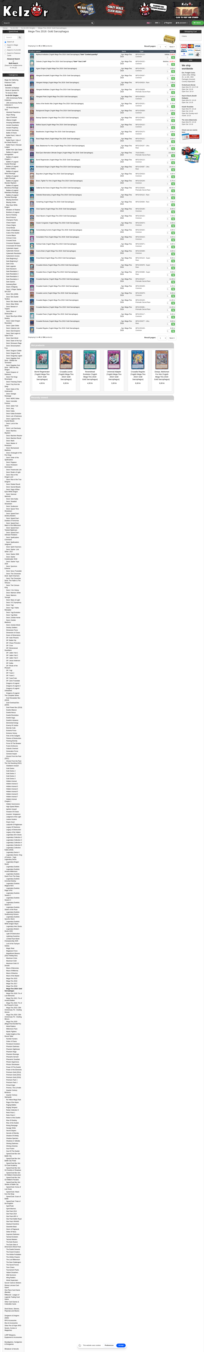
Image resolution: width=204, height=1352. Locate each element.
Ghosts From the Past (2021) (13, 757)
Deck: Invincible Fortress (11, 402)
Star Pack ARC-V (11, 1216)
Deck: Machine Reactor (13, 436)
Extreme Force (10, 730)
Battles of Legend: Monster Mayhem (12, 182)
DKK (157, 23)
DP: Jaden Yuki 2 (11, 655)
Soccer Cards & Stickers (13, 1283)
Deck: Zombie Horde (12, 618)
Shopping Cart (190, 31)
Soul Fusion (9, 1148)
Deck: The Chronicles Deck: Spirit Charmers (13, 575)
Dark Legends (10, 266)
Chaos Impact (10, 223)
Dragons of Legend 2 (12, 686)
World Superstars (11, 1280)
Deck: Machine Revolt (13, 438)
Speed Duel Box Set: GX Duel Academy (12, 1164)
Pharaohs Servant (11, 1057)
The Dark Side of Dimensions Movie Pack (13, 1246)
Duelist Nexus (10, 712)
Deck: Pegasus (11, 462)
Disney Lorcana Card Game (12, 1286)
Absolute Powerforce (12, 112)
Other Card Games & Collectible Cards (12, 1303)
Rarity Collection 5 (12, 1110)
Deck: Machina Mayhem (10, 432)
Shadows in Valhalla (12, 1141)
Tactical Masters (11, 1239)
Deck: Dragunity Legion (13, 356)
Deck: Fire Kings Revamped (11, 378)
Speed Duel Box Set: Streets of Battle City (12, 1183)
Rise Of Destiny (11, 1120)
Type (141, 51)
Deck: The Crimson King (12, 586)
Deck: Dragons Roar (12, 353)
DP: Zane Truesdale (12, 681)
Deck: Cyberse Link (12, 328)
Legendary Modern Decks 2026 (12, 930)
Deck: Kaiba (9, 411)
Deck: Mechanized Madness (12, 449)
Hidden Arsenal (11, 781)
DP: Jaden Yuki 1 (11, 653)
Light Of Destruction (12, 934)
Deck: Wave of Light (12, 600)
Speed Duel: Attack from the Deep (12, 1193)
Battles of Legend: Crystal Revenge (12, 163)
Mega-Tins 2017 (11, 983)
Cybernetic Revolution (13, 253)
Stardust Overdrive (12, 1224)
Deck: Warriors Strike (13, 593)
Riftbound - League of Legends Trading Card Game (12, 1297)
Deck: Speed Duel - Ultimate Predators (12, 534)
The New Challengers (13, 1262)
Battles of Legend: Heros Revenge (12, 172)
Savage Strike (10, 1128)
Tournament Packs (12, 1270)
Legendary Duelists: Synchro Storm (12, 918)
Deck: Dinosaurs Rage (13, 343)
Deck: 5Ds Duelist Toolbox (11, 298)
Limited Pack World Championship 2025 (12, 940)
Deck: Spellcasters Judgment (12, 543)
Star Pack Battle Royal (13, 1219)
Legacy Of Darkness (12, 827)
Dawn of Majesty (11, 287)
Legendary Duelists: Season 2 (12, 899)
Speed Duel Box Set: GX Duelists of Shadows (13, 1169)
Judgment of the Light (13, 817)
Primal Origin (10, 1085)
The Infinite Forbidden (13, 1254)
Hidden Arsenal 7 (11, 797)
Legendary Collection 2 (13, 837)
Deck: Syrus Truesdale (13, 571)
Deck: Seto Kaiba (11, 499)
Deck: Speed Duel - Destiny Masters (12, 515)
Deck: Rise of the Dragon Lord (11, 476)
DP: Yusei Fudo (11, 678)
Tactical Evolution (11, 1237)
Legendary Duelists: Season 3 (12, 904)
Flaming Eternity (11, 741)
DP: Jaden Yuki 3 (11, 658)
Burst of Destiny (11, 215)
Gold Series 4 (10, 776)
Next (172, 47)
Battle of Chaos (11, 133)
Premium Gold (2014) (13, 1072)
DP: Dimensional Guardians (11, 649)
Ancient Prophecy (11, 128)
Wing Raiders (10, 1277)
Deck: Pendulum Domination (11, 466)
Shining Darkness (11, 1143)
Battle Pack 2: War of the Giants (13, 136)
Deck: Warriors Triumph (10, 596)
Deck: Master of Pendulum (11, 444)
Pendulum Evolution (12, 1044)
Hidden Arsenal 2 (11, 784)
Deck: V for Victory (12, 590)
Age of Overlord (11, 117)
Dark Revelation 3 (11, 276)
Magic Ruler (9, 948)
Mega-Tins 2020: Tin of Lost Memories (13, 994)
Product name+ (35, 51)
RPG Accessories (10, 1320)
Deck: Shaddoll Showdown (11, 503)
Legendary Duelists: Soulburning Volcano (12, 913)
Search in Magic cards (11, 46)
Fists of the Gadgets (12, 736)
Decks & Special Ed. (12, 90)
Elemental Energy (11, 723)
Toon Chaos (9, 1267)
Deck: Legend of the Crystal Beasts (12, 420)
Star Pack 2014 (11, 1214)
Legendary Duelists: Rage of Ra (12, 889)
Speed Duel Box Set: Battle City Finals (12, 1160)
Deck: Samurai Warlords (10, 495)
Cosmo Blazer (10, 235)
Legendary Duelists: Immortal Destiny (12, 880)
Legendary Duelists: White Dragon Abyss (12, 923)
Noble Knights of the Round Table (12, 1035)
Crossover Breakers (12, 243)
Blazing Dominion (11, 200)
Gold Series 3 (10, 773)
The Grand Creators (12, 1252)
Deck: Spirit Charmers (13, 547)
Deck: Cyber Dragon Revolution (12, 322)
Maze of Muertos (11, 973)
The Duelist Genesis (12, 1249)
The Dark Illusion (11, 1242)
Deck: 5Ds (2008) (11, 294)
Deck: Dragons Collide (13, 351)
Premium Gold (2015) (13, 1075)
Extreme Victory (11, 733)
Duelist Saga (10, 718)
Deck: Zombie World (12, 625)
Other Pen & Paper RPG (13, 1325)
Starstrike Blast (11, 1227)
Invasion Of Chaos (12, 812)
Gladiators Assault (12, 766)
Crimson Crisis (10, 238)
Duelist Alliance (11, 710)
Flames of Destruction (13, 738)
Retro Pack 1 (10, 1113)
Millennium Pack (11, 1029)
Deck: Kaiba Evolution (13, 413)
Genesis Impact (11, 754)
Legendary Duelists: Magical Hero (12, 885)
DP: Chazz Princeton (12, 643)
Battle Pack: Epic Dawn (13, 150)
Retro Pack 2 (10, 1115)
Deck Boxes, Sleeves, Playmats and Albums (12, 1310)
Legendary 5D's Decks (13, 835)
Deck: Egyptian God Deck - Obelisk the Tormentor (12, 360)
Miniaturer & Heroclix (12, 1349)
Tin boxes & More (11, 93)
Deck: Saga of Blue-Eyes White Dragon (12, 491)
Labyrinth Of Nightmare (13, 824)
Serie (124, 51)
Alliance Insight (10, 120)
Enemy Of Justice (11, 725)
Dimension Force (11, 630)
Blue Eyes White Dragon (11, 206)
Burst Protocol (10, 217)
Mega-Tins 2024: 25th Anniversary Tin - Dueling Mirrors (13, 1017)
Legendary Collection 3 (13, 840)
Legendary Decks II (12, 852)
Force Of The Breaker (13, 743)
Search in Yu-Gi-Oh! (13, 50)
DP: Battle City (10, 640)
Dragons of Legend (12, 683)
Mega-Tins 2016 (11, 981)
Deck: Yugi (9, 605)
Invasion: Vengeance (12, 814)
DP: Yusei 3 (9, 675)
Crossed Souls (10, 240)
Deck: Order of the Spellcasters (12, 459)
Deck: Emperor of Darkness (11, 373)
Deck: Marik (9, 441)
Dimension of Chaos (12, 633)
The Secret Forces (12, 1265)
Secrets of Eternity (12, 1133)
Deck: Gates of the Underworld (12, 390)
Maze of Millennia (11, 971)
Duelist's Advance (11, 720)
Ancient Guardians (12, 125)
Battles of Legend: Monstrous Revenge (12, 187)
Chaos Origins (10, 225)
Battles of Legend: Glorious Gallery (12, 168)
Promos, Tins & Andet (13, 1088)
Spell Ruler (9, 1206)
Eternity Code (10, 728)
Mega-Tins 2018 (11, 986)
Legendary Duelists (12, 867)
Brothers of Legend (12, 212)
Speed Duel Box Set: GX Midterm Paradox (12, 1179)
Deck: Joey (9, 408)
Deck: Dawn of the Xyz (13, 341)
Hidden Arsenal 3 (11, 786)
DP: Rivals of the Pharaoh (11, 667)
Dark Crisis (9, 264)
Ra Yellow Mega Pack (13, 1100)
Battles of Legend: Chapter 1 (12, 158)
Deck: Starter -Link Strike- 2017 (12, 551)
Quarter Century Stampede (11, 1096)
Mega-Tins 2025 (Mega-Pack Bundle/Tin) (13, 1023)
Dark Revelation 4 (11, 279)
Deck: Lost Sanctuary (13, 428)
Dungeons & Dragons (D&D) (12, 1317)
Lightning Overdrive (12, 936)
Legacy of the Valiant (12, 832)
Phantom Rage (10, 1052)
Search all (9, 42)
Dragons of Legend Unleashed (12, 690)
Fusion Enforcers (11, 746)
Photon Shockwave (12, 1064)
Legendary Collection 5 (13, 845)
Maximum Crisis (11, 958)
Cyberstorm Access (12, 256)
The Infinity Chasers (12, 1257)
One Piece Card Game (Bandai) (12, 1291)
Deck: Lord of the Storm (11, 425)
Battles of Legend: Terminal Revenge (12, 196)
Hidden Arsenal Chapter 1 (11, 800)
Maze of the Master (12, 976)
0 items (197, 23)
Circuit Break (10, 228)
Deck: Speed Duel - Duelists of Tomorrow (12, 519)
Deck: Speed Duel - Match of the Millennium (13, 524)
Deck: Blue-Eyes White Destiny (13, 317)
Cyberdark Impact (11, 248)
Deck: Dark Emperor (12, 331)
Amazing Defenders (12, 123)
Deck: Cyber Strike (12, 326)
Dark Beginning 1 (11, 258)
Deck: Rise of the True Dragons (13, 481)
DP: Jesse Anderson (12, 661)
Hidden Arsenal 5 (11, 791)
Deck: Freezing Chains (13, 382)
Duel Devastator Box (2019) (12, 699)
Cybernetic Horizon (12, 251)
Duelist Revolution (12, 715)
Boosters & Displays (12, 88)
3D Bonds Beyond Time (12, 109)
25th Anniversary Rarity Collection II (13, 104)
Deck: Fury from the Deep (12, 385)
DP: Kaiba (9, 663)
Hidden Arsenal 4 (11, 789)
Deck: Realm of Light (12, 472)
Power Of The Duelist (13, 1067)
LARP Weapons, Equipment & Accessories (13, 1336)
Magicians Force (11, 951)
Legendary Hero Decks (13, 926)
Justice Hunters (11, 819)
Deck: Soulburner (11, 506)
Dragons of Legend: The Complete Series (12, 694)
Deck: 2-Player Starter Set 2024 (13, 290)
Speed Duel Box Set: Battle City (12, 1155)
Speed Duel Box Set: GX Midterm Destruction (13, 1174)
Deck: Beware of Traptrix (11, 308)
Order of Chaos (11, 1041)
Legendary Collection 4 (13, 842)
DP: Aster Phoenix (12, 638)
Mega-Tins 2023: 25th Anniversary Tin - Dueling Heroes (13, 1010)
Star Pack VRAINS (12, 1221)
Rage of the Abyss (12, 1102)
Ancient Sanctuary (12, 130)
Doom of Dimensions (12, 635)
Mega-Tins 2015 (11, 978)
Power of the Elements (13, 1070)
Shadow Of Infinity (12, 1136)
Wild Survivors (10, 1275)
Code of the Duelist (12, 233)
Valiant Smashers (11, 1272)
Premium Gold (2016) (13, 1077)
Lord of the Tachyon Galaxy (12, 945)
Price (172, 51)
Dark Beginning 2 (11, 261)
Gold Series (9, 768)
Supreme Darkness (12, 1234)
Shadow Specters (11, 1138)
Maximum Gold (11, 961)
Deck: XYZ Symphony (13, 602)
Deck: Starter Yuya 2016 (12, 563)
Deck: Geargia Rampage (10, 395)
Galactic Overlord (11, 748)
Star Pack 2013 (11, 1211)
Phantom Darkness (12, 1046)
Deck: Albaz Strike (12, 304)
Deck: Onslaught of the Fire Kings (13, 454)
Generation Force (11, 751)
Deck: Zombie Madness (10, 621)
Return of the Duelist (12, 1118)
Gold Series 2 (10, 771)
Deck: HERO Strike (12, 398)
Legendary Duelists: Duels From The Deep (12, 875)
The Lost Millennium (12, 1260)
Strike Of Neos (10, 1232)
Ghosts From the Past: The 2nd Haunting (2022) (13, 762)
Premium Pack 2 (11, 1082)
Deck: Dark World (11, 338)
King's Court (9, 822)
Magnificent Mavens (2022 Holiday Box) (12, 955)
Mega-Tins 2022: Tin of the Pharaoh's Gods (13, 1004)
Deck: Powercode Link (13, 470)
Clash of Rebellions (12, 230)
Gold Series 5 (10, 779)
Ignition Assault (11, 809)
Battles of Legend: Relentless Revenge (12, 191)
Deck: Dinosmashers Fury (12, 347)
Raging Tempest (11, 1107)
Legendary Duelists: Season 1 (12, 894)
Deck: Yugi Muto (11, 615)
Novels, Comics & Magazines (11, 1329)
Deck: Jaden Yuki (11, 406)
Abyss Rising (10, 115)
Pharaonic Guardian (12, 1059)
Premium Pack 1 (11, 1080)
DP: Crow (9, 645)
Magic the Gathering (11, 80)
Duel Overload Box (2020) (12, 704)
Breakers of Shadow (12, 210)
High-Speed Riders (12, 806)
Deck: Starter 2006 (12, 554)
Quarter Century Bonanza (11, 1091)
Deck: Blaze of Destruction (10, 312)
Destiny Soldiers (11, 627)
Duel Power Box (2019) (13, 707)
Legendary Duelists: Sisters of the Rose (12, 908)
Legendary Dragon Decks (12, 863)
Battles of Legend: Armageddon (12, 153)
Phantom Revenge (12, 1054)
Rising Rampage (11, 1125)
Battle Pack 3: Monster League (13, 146)
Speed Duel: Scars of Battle (13, 1198)
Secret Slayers (10, 1130)
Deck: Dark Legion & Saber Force (12, 335)
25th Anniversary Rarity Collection (13, 99)
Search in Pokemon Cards (12, 54)
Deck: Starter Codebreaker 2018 (11, 558)
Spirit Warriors (10, 1209)
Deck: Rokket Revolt (12, 484)
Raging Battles (10, 1105)
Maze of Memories (12, 968)
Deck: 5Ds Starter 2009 (13, 301)
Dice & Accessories (11, 1323)
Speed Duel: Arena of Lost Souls (13, 1188)
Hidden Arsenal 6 (11, 794)
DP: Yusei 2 (9, 673)
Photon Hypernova (12, 1062)
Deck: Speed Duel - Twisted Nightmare (12, 529)
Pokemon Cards (10, 82)
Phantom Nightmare (12, 1049)
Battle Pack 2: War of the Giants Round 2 (13, 141)
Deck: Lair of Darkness (13, 416)
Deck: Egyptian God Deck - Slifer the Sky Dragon (12, 367)
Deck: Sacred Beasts (12, 487)
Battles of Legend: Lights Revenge (12, 177)
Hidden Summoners (12, 804)
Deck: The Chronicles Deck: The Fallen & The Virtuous (13, 581)
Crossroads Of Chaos (13, 246)
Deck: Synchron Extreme (11, 567)
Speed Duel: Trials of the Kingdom (12, 1202)
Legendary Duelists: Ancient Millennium (12, 870)
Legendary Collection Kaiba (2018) (13, 849)
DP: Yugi (8, 670)
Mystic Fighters (11, 1031)
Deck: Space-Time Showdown (12, 510)
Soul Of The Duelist (12, 1151)
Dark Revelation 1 (11, 271)
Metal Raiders (10, 1026)
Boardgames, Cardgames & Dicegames (13, 1343)
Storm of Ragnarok (12, 1229)
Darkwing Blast (10, 284)
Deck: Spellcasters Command (12, 539)
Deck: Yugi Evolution (12, 612)
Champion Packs (11, 220)
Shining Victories (11, 1146)
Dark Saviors (10, 282)
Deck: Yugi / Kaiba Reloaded (12, 609)
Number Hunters (11, 1039)
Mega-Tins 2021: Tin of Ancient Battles (13, 999)
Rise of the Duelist (12, 1123)
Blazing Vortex (10, 202)
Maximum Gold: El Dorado (12, 964)
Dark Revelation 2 (11, 274)
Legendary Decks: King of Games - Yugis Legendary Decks (13, 857)
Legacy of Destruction (13, 830)
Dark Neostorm (11, 269)
